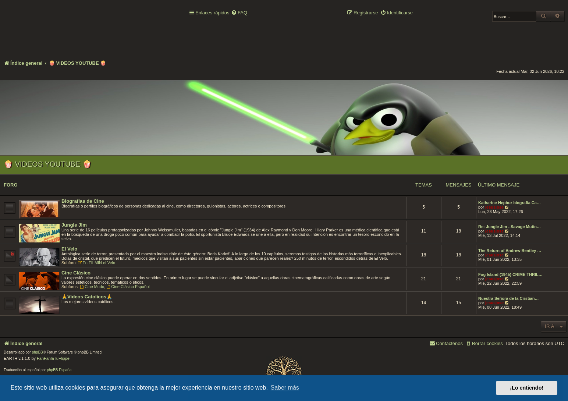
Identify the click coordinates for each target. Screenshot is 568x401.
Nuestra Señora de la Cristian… (508, 298)
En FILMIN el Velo (97, 262)
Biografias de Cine (82, 201)
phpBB (37, 352)
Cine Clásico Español (127, 286)
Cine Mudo (92, 286)
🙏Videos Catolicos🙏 (86, 296)
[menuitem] (239, 13)
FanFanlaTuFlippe (53, 358)
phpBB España (59, 370)
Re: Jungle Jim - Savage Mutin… (509, 226)
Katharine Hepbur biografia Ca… (509, 202)
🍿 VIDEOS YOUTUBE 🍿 (48, 164)
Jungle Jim (74, 225)
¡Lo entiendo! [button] (526, 388)
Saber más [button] (285, 387)
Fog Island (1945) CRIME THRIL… (510, 274)
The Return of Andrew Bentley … (509, 250)
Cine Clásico (75, 273)
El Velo (69, 249)
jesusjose (494, 207)
